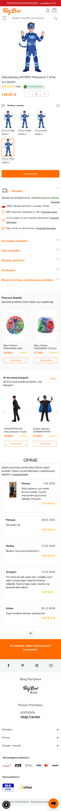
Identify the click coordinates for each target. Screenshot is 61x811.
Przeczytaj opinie (49, 211)
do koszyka (30, 174)
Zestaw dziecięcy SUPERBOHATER (41, 430)
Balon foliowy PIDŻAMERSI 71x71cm (45, 347)
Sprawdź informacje (45, 228)
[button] (6, 805)
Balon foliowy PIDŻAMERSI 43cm (12, 347)
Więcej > (54, 378)
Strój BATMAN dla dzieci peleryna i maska (15, 430)
